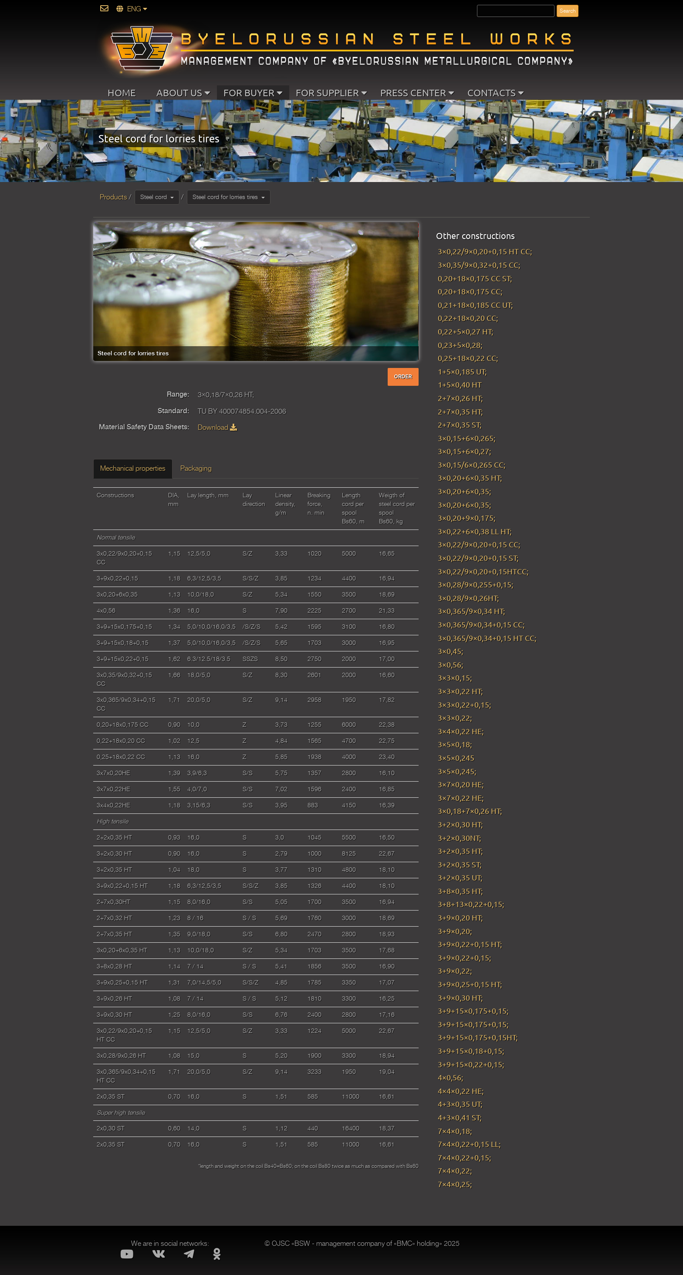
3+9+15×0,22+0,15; (471, 1064)
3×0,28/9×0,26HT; (468, 597)
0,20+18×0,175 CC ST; (475, 278)
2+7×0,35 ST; (459, 424)
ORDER (403, 377)
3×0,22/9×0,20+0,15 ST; (478, 557)
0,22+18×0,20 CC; (468, 317)
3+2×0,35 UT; (460, 877)
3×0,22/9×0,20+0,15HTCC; (483, 571)
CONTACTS (495, 92)
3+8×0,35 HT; (460, 890)
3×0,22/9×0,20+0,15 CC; (479, 544)
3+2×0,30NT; (459, 837)
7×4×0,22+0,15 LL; (469, 1143)
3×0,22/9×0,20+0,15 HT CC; (485, 251)
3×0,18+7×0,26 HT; (471, 810)
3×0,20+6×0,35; (464, 491)
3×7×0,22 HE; (461, 797)
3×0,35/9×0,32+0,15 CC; (479, 264)
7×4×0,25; (455, 1183)
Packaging (196, 468)
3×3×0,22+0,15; (464, 704)
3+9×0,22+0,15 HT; (470, 943)
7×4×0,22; (455, 1170)
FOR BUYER (253, 92)
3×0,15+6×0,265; (466, 437)
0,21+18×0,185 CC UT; (475, 304)
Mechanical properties (133, 468)
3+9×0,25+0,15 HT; (470, 983)
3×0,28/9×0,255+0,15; (475, 584)
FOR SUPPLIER (331, 92)
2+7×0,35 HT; (460, 411)
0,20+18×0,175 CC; (470, 291)
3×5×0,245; (457, 771)
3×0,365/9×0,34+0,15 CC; (481, 624)
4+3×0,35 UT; (460, 1103)
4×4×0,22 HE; (461, 1090)
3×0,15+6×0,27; (464, 450)
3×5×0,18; (455, 744)
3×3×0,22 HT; (460, 690)
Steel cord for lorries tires (229, 196)
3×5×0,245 (456, 757)
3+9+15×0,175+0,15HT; (477, 1037)
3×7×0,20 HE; (461, 784)
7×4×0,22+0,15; (464, 1157)
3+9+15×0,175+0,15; (473, 1010)
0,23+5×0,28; (460, 344)
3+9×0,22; (455, 970)
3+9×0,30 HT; (460, 997)
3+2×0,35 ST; (459, 864)
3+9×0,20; (455, 930)
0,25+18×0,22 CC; (468, 357)
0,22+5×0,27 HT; (465, 331)
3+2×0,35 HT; (460, 850)
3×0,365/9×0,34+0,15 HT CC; (487, 637)
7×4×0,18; (455, 1130)
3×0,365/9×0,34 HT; (471, 610)
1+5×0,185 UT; (462, 371)
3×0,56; (450, 664)
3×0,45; (450, 650)
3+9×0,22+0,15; (464, 957)
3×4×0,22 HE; (461, 730)
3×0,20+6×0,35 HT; (470, 477)
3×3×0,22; (455, 717)
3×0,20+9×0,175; (466, 517)
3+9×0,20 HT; (460, 917)
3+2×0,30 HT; (460, 824)
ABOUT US (183, 92)
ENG (131, 9)
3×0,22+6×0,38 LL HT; (474, 531)
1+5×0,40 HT (460, 384)
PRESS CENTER (417, 92)
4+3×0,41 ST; (459, 1117)
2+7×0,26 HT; (460, 397)
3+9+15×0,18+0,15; (471, 1050)
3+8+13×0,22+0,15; (471, 903)
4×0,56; (450, 1077)
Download (217, 428)
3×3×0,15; (455, 677)
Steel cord (157, 196)
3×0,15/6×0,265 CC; (471, 464)
